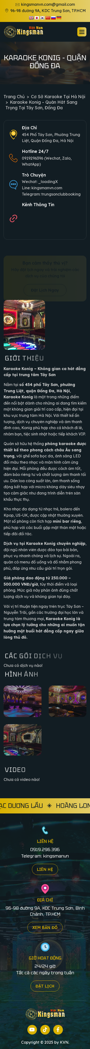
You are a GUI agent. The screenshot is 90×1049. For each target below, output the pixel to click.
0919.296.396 (45, 849)
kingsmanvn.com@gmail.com (45, 4)
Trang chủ (14, 97)
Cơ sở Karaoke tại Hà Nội (58, 97)
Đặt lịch (45, 986)
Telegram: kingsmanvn (45, 856)
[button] (81, 31)
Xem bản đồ (45, 927)
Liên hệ (45, 869)
